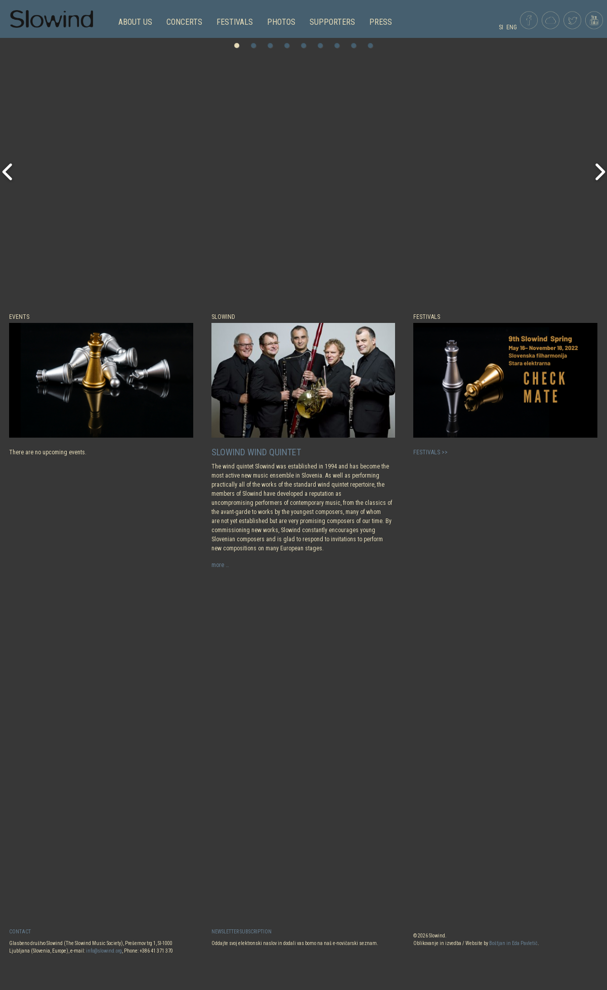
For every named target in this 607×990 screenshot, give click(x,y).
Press (380, 22)
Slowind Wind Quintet (256, 452)
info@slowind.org (104, 951)
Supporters (332, 22)
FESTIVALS (234, 22)
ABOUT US (135, 22)
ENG (511, 27)
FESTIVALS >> (430, 452)
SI (501, 27)
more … (220, 565)
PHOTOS (281, 22)
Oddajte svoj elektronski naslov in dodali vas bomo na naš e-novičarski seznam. (294, 943)
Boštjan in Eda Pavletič (513, 943)
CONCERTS (184, 22)
